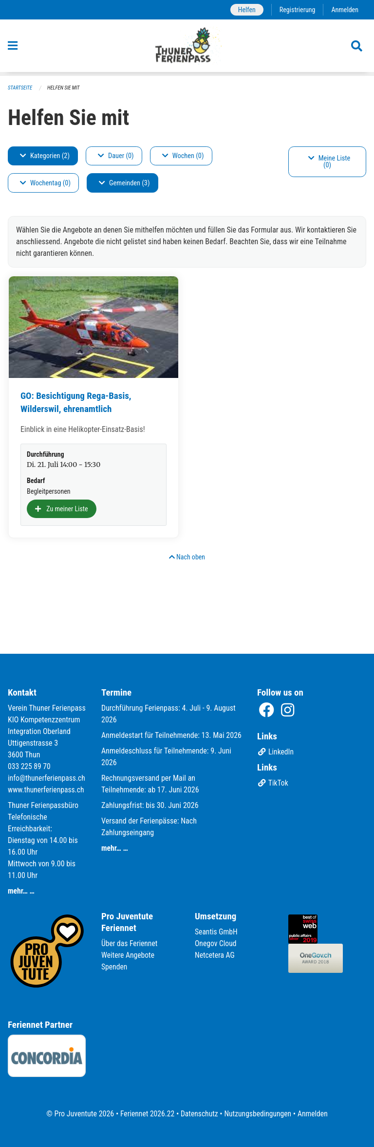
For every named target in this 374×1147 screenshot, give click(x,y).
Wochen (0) (183, 156)
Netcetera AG (215, 955)
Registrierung (296, 9)
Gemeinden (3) (124, 183)
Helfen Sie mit (65, 88)
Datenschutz (199, 1113)
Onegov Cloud (216, 943)
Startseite (20, 88)
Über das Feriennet (130, 943)
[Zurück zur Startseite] (187, 47)
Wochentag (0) (45, 183)
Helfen (245, 9)
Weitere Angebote (128, 955)
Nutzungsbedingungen (258, 1113)
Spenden (114, 966)
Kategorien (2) (45, 156)
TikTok (273, 771)
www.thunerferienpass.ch (47, 789)
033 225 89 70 (30, 754)
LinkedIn (276, 740)
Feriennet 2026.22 (145, 1113)
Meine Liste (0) (329, 161)
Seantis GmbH (217, 931)
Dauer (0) (116, 156)
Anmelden (344, 9)
